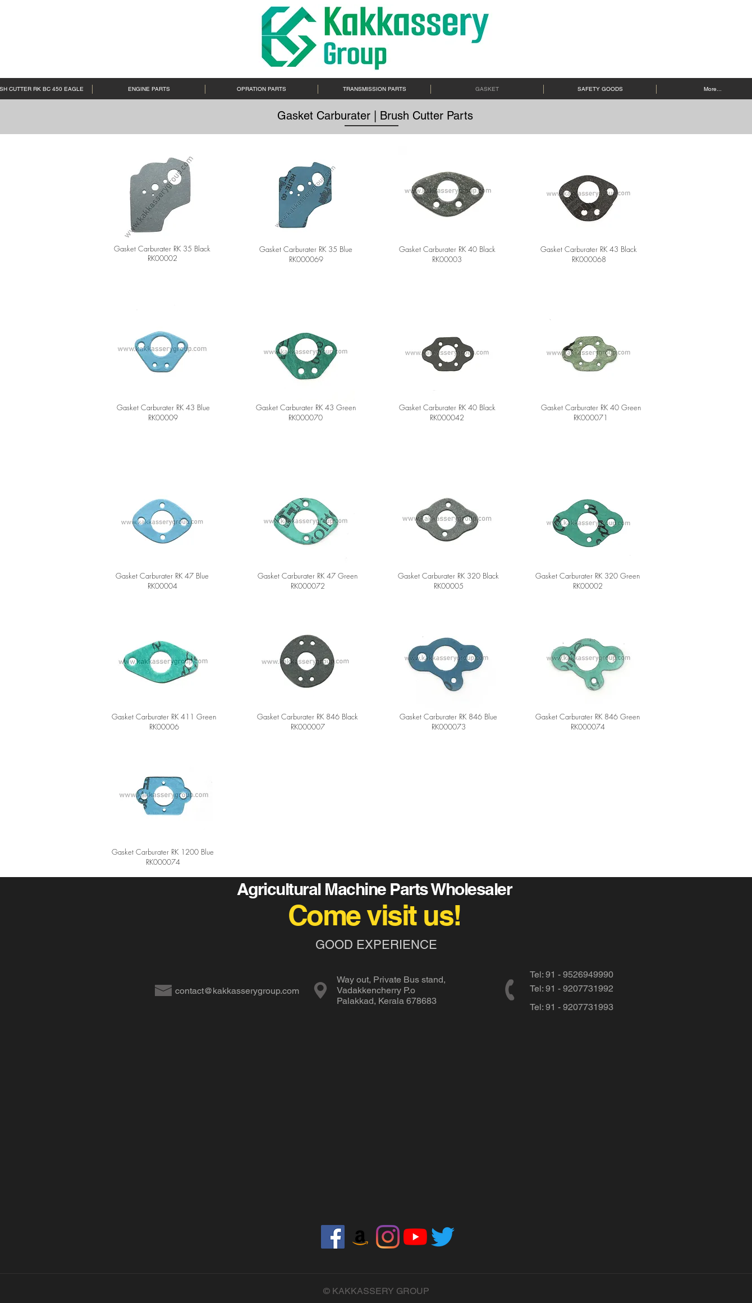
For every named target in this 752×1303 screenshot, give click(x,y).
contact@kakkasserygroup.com (237, 990)
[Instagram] (388, 1237)
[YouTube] (415, 1237)
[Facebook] (333, 1237)
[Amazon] (360, 1237)
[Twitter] (443, 1237)
